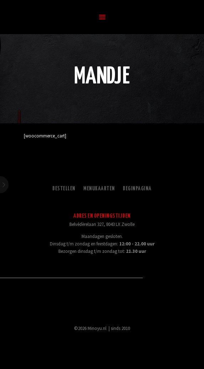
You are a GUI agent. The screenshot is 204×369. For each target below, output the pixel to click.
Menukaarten (99, 188)
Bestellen (63, 188)
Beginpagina (137, 188)
